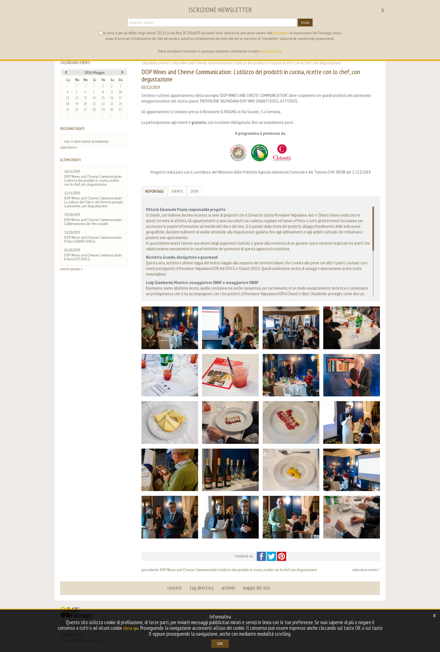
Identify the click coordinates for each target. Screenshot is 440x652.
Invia (305, 22)
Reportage (154, 191)
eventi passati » (71, 268)
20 (85, 103)
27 (67, 86)
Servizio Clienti (271, 51)
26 (76, 109)
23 (111, 103)
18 (67, 103)
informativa (281, 32)
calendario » (68, 147)
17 (120, 98)
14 (94, 98)
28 (76, 86)
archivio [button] (228, 588)
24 (120, 103)
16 (111, 98)
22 (103, 103)
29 (85, 86)
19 (76, 103)
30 (94, 86)
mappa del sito (255, 588)
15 (103, 98)
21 (94, 103)
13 (85, 98)
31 (120, 109)
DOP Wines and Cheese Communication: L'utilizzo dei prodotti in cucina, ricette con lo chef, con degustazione (238, 569)
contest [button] (175, 588)
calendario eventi (155, 62)
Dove (195, 191)
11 (67, 98)
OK (220, 643)
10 (120, 92)
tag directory (202, 588)
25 (67, 109)
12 (76, 98)
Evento (177, 191)
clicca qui (136, 628)
